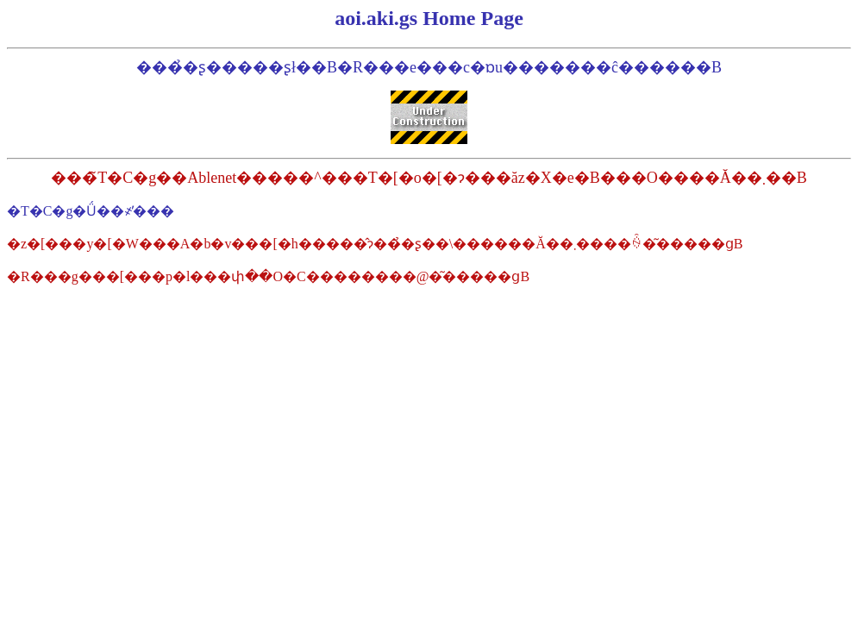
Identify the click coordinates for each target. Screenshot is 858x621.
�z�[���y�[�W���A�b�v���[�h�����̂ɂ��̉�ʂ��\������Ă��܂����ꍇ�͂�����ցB (374, 243)
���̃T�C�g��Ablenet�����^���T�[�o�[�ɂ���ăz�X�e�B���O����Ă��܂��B (428, 177)
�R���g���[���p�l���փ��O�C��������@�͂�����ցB (268, 276)
